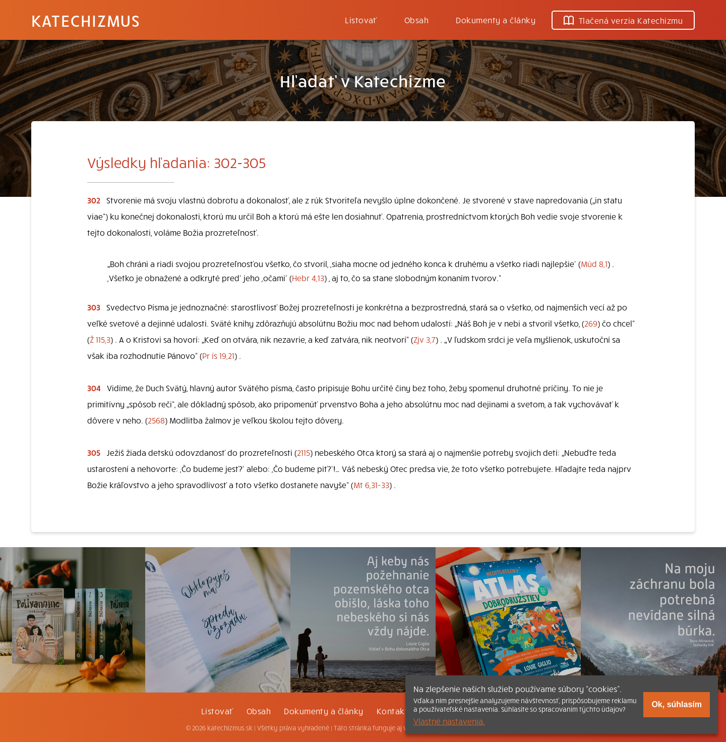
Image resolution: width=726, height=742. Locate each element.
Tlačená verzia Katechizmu (623, 20)
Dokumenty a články (495, 20)
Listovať (361, 20)
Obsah (416, 20)
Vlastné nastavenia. (449, 721)
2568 (156, 420)
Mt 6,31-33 (371, 485)
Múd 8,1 (594, 263)
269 (590, 323)
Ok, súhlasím (676, 704)
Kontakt (392, 711)
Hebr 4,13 (308, 278)
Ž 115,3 (100, 339)
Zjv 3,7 (424, 339)
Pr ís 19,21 (218, 355)
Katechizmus (85, 20)
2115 (303, 452)
